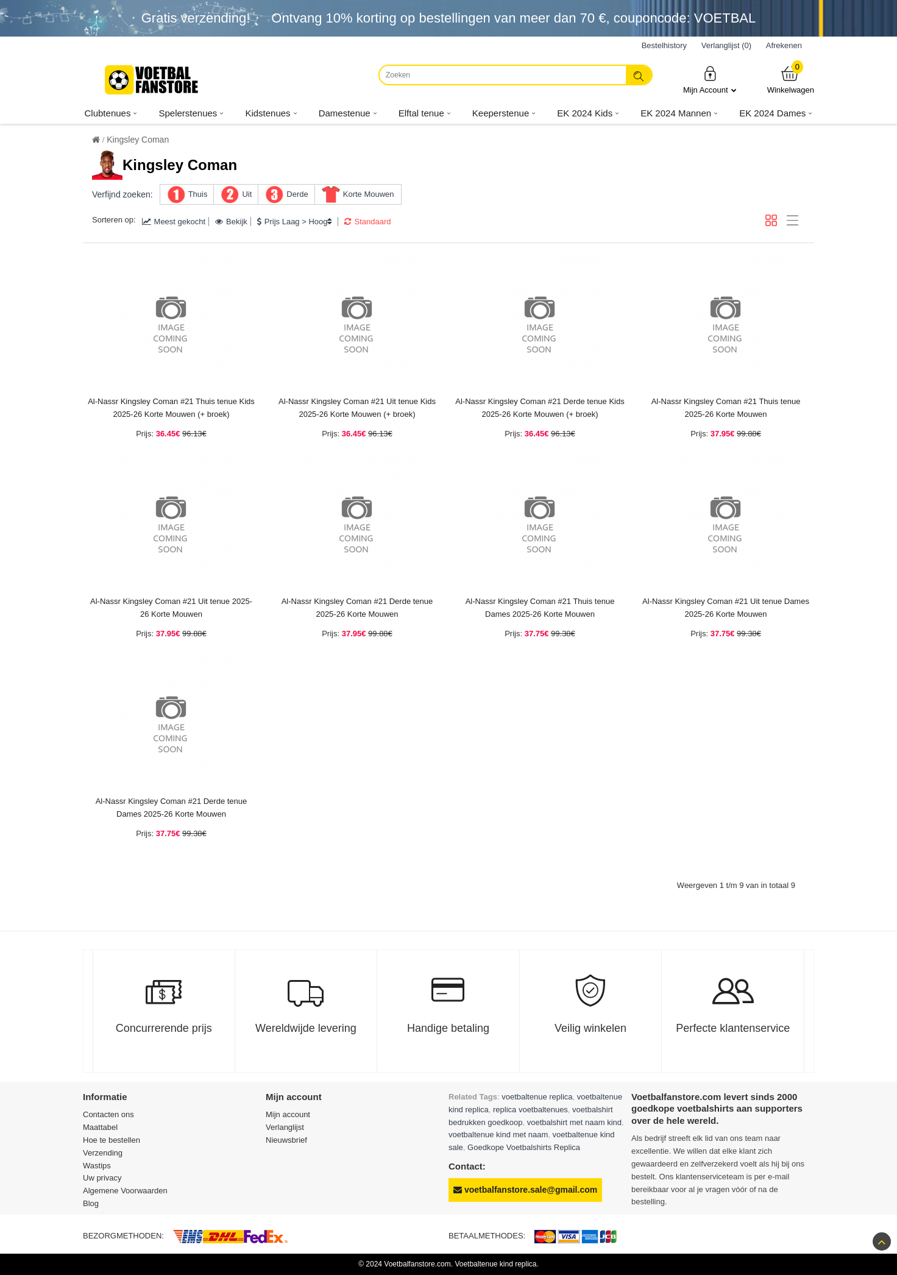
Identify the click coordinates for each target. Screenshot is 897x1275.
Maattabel (100, 1127)
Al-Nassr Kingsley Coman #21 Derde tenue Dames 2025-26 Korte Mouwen (171, 808)
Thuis (198, 194)
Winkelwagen (790, 79)
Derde (297, 194)
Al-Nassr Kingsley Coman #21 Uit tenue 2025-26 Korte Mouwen (171, 608)
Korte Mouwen (368, 194)
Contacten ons (108, 1114)
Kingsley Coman (138, 139)
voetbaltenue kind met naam (498, 1134)
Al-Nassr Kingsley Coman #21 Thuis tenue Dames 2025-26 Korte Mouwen (540, 608)
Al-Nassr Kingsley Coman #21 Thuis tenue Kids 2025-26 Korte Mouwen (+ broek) (171, 408)
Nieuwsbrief (286, 1140)
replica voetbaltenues (530, 1109)
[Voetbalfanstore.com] (153, 80)
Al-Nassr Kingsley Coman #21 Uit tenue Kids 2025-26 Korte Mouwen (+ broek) (357, 408)
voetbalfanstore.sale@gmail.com (525, 1190)
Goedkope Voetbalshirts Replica (523, 1147)
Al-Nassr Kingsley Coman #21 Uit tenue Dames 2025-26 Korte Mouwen (725, 608)
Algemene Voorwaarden (125, 1190)
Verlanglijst (285, 1127)
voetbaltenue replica (537, 1096)
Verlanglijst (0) (726, 45)
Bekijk (231, 221)
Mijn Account (710, 79)
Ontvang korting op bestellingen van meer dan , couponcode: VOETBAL (513, 18)
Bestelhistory (664, 45)
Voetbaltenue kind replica (495, 1264)
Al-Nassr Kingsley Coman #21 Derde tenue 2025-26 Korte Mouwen (357, 608)
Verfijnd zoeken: (122, 194)
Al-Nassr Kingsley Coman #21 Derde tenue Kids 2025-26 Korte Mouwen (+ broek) (539, 408)
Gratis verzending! (195, 18)
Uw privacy (102, 1177)
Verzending (102, 1152)
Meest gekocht (174, 221)
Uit (247, 194)
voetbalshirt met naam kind (574, 1122)
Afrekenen (784, 45)
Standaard (367, 221)
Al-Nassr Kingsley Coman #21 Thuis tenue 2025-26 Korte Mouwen (726, 408)
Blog (91, 1203)
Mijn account (288, 1114)
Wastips (97, 1165)
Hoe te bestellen (111, 1140)
